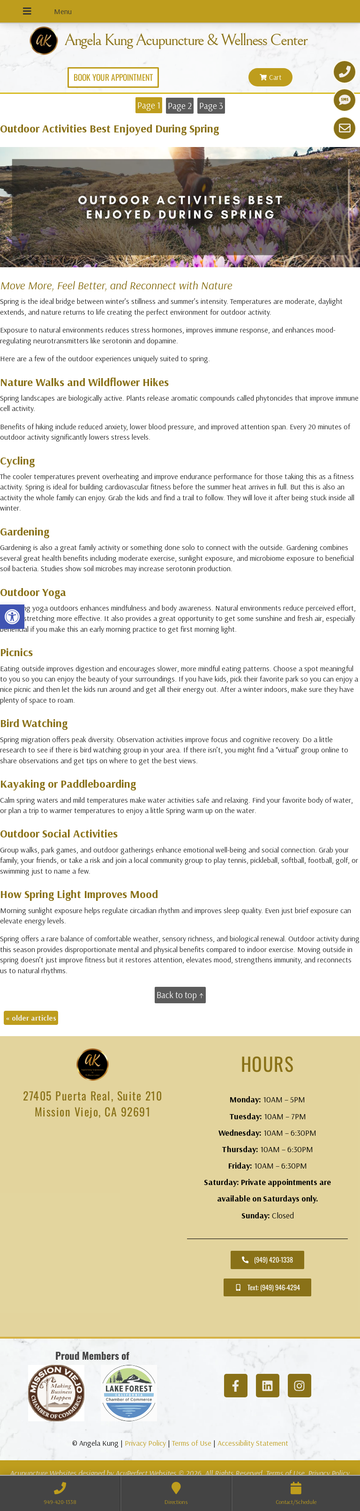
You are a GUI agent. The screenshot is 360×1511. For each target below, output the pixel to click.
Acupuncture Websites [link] (43, 1473)
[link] (12, 616)
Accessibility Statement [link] (253, 1443)
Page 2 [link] (180, 105)
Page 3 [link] (211, 105)
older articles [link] (31, 1018)
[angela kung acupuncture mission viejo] (92, 1231)
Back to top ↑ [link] (180, 994)
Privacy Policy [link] (145, 1443)
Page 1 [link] (148, 105)
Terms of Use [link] (191, 1443)
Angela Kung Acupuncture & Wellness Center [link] (185, 40)
